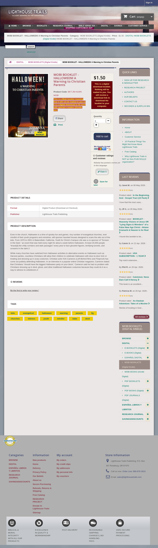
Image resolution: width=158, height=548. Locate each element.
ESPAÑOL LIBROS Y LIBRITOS (131, 407)
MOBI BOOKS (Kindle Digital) (133, 374)
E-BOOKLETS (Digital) (134, 348)
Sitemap (37, 512)
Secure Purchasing (42, 484)
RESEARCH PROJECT (134, 87)
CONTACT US (130, 101)
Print (60, 125)
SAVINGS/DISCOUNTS (132, 419)
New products (39, 460)
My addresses (63, 468)
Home (127, 127)
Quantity (98, 116)
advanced (31, 52)
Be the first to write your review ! (24, 294)
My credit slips (64, 464)
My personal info (65, 472)
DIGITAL (129, 36)
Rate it (102, 175)
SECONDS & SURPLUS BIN (137, 106)
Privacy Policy (39, 472)
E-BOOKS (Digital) (132, 353)
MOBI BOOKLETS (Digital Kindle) (131, 364)
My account (64, 455)
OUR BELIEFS (130, 97)
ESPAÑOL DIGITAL (133, 357)
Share (59, 118)
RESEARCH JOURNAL (132, 414)
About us (37, 480)
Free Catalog (130, 152)
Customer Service (132, 137)
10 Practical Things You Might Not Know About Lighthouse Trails (134, 144)
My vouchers (63, 476)
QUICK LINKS (129, 72)
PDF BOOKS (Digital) (134, 390)
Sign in (149, 2)
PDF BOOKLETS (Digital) (131, 383)
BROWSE (126, 338)
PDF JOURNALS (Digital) (131, 397)
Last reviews (130, 177)
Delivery (37, 468)
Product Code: (60, 92)
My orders (61, 460)
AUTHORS (129, 92)
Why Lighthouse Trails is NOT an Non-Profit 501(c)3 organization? (134, 159)
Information (130, 119)
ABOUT (128, 132)
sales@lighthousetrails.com (129, 477)
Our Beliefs (38, 476)
